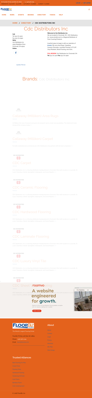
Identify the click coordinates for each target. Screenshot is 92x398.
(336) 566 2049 (30, 2)
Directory (41, 15)
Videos (52, 15)
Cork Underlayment (18, 386)
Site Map (50, 347)
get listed (87, 3)
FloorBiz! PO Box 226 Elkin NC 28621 (12, 2)
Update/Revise (20, 65)
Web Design (51, 350)
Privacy (49, 340)
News (12, 15)
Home (4, 15)
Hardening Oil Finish (19, 376)
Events (21, 15)
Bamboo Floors (17, 382)
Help (61, 15)
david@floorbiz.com (23, 342)
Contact (49, 333)
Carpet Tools (16, 366)
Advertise (50, 343)
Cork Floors (16, 379)
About (49, 330)
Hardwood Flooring (18, 372)
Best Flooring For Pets (19, 362)
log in (78, 3)
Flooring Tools (17, 369)
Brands (31, 15)
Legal (49, 337)
